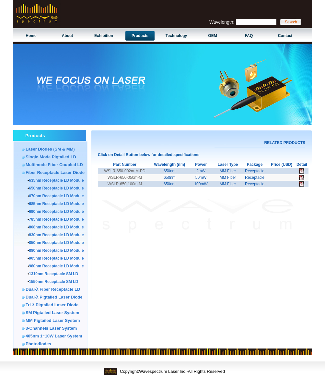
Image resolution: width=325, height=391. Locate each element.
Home (31, 35)
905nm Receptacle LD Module (56, 258)
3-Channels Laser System (51, 328)
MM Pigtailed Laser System (53, 320)
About (67, 35)
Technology (176, 35)
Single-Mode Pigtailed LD (51, 156)
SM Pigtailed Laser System (52, 312)
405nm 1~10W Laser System (54, 336)
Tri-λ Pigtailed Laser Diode (52, 304)
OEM (212, 35)
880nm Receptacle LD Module (56, 250)
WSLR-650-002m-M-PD (124, 171)
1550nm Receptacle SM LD (53, 281)
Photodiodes (38, 343)
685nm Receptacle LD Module (56, 204)
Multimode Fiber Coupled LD (54, 164)
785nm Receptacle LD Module (56, 219)
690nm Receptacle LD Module (56, 211)
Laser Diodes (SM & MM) (50, 149)
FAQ (249, 35)
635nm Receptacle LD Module (56, 180)
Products (140, 35)
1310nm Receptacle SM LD (53, 274)
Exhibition (103, 35)
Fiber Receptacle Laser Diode (55, 172)
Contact (285, 35)
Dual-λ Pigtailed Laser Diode (54, 297)
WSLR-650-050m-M (125, 177)
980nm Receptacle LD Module (56, 266)
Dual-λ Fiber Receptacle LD (53, 289)
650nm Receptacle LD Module (56, 188)
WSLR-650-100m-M (125, 184)
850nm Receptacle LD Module (56, 242)
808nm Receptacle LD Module (56, 227)
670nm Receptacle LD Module (56, 196)
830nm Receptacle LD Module (56, 235)
